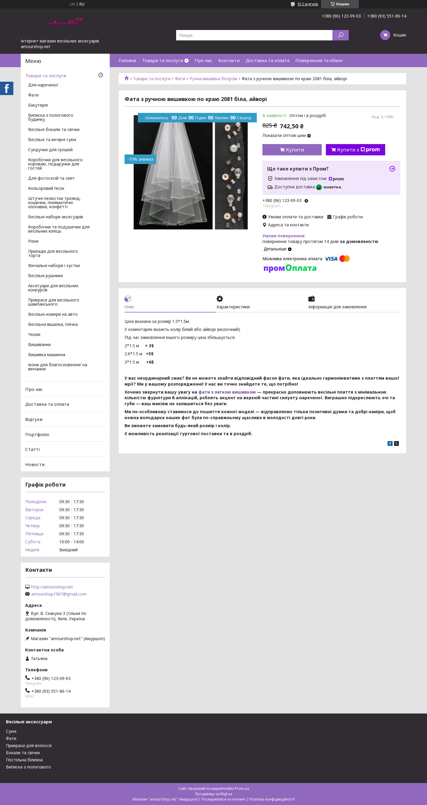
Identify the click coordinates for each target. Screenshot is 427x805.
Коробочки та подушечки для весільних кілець (59, 229)
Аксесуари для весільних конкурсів (53, 288)
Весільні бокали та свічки (53, 129)
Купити (295, 149)
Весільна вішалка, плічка (53, 324)
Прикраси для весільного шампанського (53, 302)
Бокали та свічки (23, 752)
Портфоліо (37, 434)
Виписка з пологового (28, 767)
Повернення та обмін (318, 60)
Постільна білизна (24, 760)
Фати (180, 78)
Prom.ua (242, 788)
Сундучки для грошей (50, 150)
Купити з (358, 149)
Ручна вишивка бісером (213, 78)
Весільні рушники (45, 276)
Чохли (34, 334)
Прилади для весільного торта (53, 253)
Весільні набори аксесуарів (55, 217)
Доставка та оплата (267, 60)
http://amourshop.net (52, 587)
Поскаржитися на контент (223, 799)
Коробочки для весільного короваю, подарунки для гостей (55, 164)
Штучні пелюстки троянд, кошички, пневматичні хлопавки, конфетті (54, 202)
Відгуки (33, 419)
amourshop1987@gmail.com (59, 594)
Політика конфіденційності (272, 799)
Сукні (11, 731)
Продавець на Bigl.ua (213, 793)
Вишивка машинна (46, 355)
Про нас (203, 60)
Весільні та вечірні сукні (52, 140)
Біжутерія (38, 105)
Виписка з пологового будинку (50, 117)
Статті (32, 449)
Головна (127, 60)
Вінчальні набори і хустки (54, 265)
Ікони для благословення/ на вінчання (57, 367)
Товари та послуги (162, 60)
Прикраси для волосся (29, 745)
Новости (34, 464)
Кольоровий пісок (46, 188)
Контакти (229, 60)
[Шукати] (340, 35)
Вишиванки (39, 344)
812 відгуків (308, 4)
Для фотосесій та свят (51, 178)
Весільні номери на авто (53, 314)
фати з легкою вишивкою (227, 392)
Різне (33, 241)
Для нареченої (43, 85)
